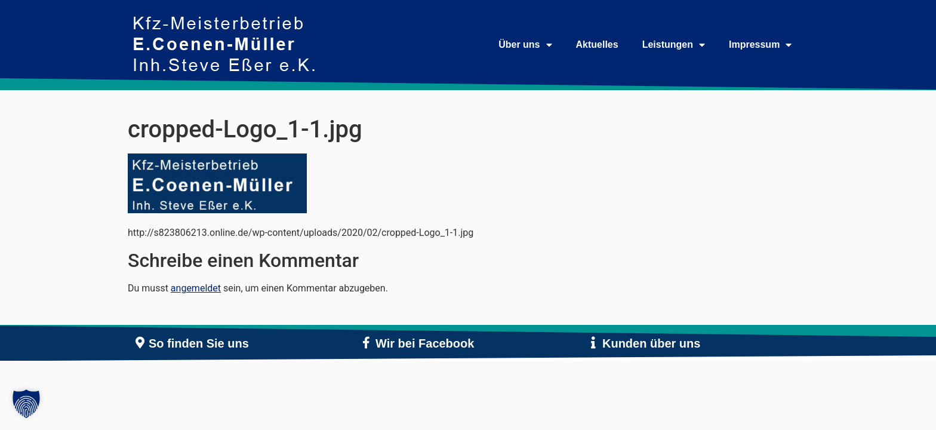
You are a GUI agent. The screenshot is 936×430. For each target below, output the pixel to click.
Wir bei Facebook (424, 343)
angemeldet (196, 288)
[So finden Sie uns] (140, 343)
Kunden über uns (651, 343)
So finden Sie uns (199, 343)
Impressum (760, 45)
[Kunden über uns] (593, 343)
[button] (26, 403)
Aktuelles (597, 44)
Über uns (525, 45)
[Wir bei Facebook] (366, 343)
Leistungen (673, 45)
